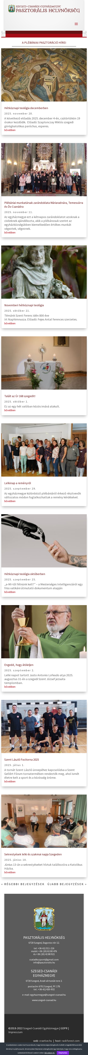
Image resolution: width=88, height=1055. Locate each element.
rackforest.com (71, 1041)
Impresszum (15, 1032)
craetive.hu (45, 1041)
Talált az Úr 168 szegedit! (19, 396)
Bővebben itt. (50, 1053)
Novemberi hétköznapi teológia (24, 305)
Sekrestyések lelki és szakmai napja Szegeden (33, 854)
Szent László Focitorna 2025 (21, 759)
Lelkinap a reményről (17, 483)
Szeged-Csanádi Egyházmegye (41, 1028)
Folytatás (63, 1053)
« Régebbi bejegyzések (23, 884)
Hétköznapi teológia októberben (24, 574)
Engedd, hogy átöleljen (18, 665)
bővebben (9, 130)
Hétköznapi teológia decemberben (26, 108)
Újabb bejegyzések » (67, 884)
